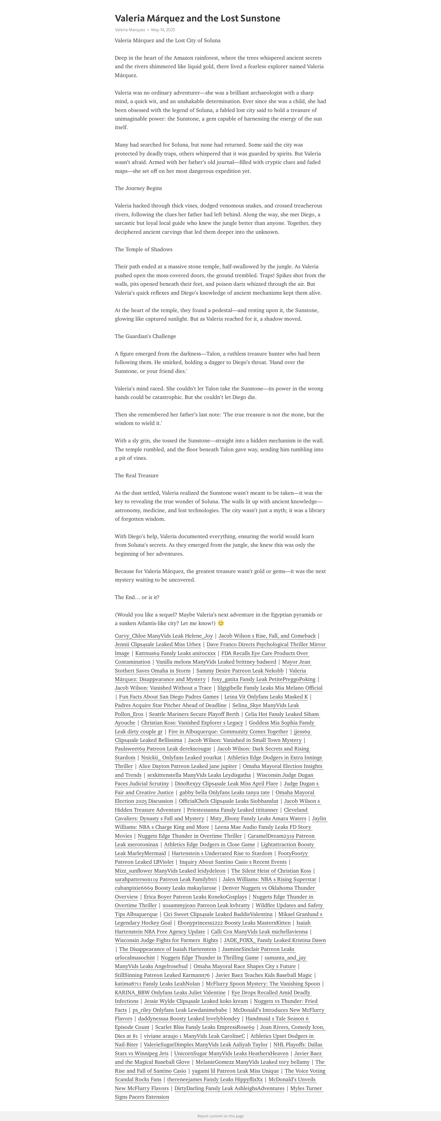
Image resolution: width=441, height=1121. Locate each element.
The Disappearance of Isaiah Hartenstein (167, 949)
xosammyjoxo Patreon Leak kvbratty (206, 905)
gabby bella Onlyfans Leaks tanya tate (224, 792)
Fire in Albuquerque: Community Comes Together (228, 731)
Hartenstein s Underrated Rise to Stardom (222, 853)
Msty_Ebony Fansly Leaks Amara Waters (258, 818)
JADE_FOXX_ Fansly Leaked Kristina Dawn (275, 940)
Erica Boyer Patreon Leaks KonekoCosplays (195, 896)
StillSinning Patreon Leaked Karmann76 (162, 975)
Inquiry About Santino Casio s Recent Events (233, 861)
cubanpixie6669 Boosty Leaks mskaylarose (166, 888)
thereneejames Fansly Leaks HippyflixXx (215, 1079)
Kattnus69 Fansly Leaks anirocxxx (175, 653)
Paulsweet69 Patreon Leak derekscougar (163, 748)
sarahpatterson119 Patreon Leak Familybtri (166, 879)
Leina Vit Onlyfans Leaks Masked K (266, 696)
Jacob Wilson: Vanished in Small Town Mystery (245, 740)
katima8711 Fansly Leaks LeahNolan (157, 983)
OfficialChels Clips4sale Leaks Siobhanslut (228, 801)
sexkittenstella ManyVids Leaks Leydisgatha (199, 775)
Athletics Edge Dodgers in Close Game (209, 844)
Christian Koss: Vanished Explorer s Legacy (192, 722)
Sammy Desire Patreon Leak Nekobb (240, 670)
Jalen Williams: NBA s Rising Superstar (269, 879)
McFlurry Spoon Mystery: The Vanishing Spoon (263, 983)
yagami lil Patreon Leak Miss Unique (235, 1070)
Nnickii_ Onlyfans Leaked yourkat (181, 757)
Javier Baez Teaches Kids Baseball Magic (264, 975)
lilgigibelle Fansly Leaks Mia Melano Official (269, 687)
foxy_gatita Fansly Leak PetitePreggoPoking (263, 679)
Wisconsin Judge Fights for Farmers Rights (166, 940)
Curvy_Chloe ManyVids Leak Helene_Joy (164, 635)
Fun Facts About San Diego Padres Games (169, 696)
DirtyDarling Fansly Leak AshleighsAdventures (230, 1088)
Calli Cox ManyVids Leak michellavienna (259, 931)
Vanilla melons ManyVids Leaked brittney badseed (216, 661)
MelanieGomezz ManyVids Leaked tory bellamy (253, 1062)
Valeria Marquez (130, 29)
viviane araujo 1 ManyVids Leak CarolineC (194, 1036)
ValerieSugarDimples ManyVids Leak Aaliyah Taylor (206, 1044)
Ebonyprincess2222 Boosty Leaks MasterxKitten (234, 922)
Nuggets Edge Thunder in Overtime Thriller (190, 835)
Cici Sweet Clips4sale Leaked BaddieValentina (218, 914)
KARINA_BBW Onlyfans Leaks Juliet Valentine (170, 992)
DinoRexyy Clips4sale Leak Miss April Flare (226, 783)
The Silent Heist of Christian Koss (271, 870)
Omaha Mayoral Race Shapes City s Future (245, 966)
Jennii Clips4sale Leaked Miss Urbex (158, 644)
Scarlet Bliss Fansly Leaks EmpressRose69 (204, 1027)
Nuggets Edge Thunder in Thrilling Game (210, 957)
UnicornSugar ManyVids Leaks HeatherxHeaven (231, 1053)
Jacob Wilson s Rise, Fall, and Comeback (267, 635)
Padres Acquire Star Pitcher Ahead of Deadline (171, 705)
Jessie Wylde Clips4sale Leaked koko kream (196, 1001)
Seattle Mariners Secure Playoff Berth (194, 714)
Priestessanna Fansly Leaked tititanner (232, 809)
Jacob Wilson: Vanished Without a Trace (163, 687)
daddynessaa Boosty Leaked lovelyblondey (189, 1018)
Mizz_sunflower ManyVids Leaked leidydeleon (170, 870)
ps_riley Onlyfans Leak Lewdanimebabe (180, 1010)
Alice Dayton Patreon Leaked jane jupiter (188, 766)
